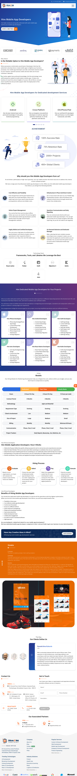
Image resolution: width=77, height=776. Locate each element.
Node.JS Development (8, 765)
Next (32, 655)
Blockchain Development (8, 761)
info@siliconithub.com (69, 1)
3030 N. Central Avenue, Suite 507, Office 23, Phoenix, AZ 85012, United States (30, 697)
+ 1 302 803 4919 (27, 724)
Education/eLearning (32, 763)
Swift (38, 266)
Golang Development (7, 763)
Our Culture (30, 748)
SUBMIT (44, 708)
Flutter (24, 266)
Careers (29, 746)
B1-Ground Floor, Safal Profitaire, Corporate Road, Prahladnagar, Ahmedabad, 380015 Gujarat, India (11, 750)
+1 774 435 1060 (56, 1)
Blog (28, 744)
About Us (29, 742)
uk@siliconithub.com (54, 725)
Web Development (56, 744)
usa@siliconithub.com (29, 726)
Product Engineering (57, 750)
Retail (28, 765)
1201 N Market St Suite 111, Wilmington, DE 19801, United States (14, 696)
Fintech (29, 759)
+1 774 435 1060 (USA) (31, 709)
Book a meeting (10, 29)
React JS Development (8, 767)
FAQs (28, 750)
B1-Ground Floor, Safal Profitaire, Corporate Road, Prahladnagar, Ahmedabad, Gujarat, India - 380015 (21, 687)
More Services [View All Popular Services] (55, 753)
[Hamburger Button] (73, 5)
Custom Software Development (60, 742)
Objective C (52, 266)
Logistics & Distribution (33, 767)
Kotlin (67, 266)
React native (10, 266)
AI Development (6, 759)
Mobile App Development (58, 746)
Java (38, 277)
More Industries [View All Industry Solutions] (31, 770)
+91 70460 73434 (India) (12, 709)
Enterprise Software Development (60, 748)
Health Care (30, 761)
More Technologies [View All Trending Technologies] (7, 770)
